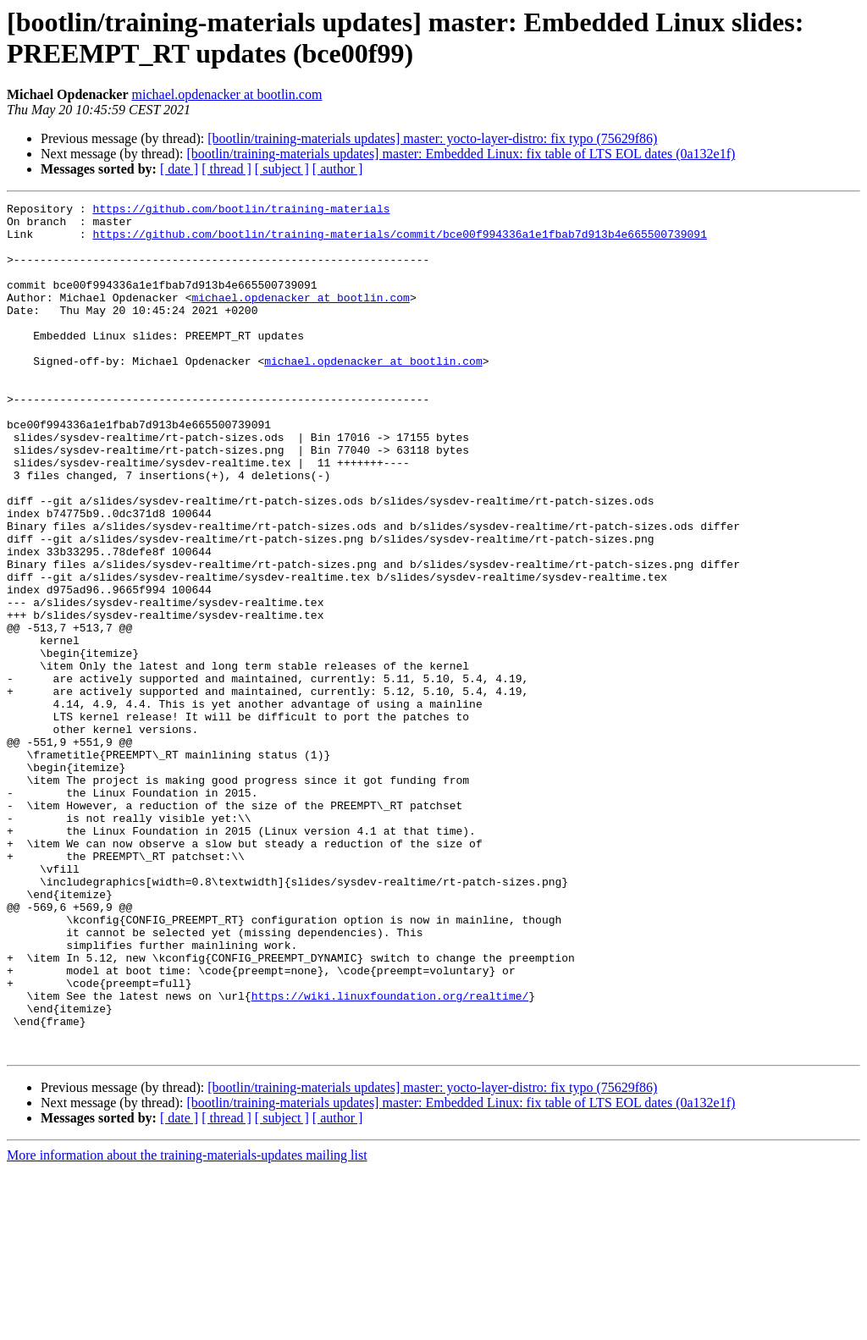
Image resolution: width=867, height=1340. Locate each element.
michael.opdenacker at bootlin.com (227, 94)
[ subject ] (282, 169)
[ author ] (337, 169)
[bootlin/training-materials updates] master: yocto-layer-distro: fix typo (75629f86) (432, 138)
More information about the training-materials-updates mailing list (187, 1325)
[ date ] (179, 169)
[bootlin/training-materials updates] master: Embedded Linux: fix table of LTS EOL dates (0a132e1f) (460, 153)
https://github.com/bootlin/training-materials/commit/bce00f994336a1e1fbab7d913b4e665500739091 (399, 241)
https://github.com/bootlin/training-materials (240, 210)
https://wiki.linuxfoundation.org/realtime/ (390, 1155)
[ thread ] (226, 169)
